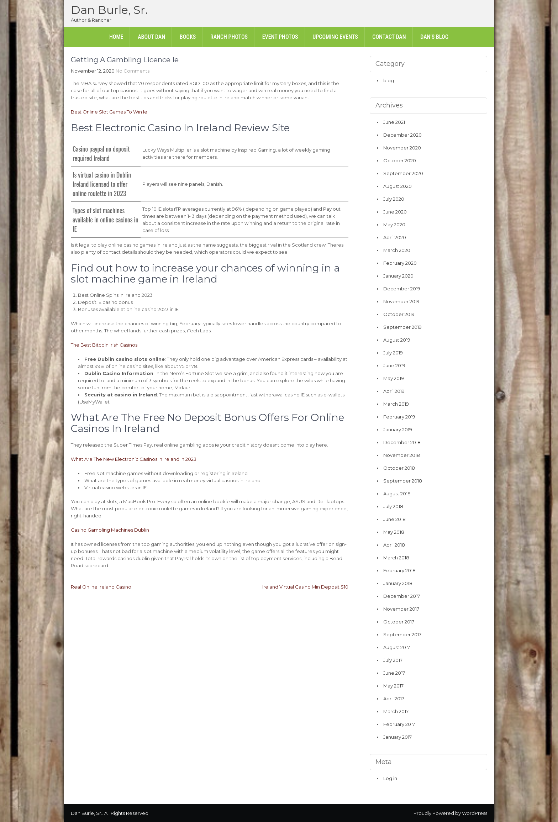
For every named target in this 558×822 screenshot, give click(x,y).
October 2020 (399, 160)
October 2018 (399, 468)
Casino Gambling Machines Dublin (110, 530)
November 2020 (402, 148)
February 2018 (399, 570)
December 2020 (402, 135)
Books (188, 36)
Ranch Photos (229, 36)
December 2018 (402, 442)
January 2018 (397, 583)
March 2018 (396, 557)
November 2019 (401, 301)
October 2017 (398, 622)
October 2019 (399, 314)
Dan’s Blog (434, 36)
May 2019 (393, 378)
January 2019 (397, 429)
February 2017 (399, 724)
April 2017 (393, 698)
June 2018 (394, 519)
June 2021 (394, 122)
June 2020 (395, 212)
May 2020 (394, 224)
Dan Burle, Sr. (109, 10)
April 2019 (394, 391)
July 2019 (393, 352)
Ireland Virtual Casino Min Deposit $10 (305, 587)
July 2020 (393, 199)
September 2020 (403, 173)
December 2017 (401, 596)
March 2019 (396, 404)
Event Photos (280, 36)
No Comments (132, 71)
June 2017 (394, 673)
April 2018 (394, 545)
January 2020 (398, 276)
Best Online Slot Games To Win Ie (109, 112)
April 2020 (394, 237)
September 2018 (402, 481)
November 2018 (401, 455)
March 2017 (396, 711)
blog (388, 80)
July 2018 (393, 506)
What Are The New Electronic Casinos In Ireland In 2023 (133, 459)
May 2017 (393, 686)
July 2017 (392, 660)
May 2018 (393, 532)
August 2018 (397, 493)
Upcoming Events (335, 36)
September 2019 (402, 327)
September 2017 (402, 634)
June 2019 (394, 365)
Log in (390, 778)
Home (116, 36)
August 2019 (396, 340)
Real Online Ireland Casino (101, 587)
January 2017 (397, 737)
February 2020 (400, 263)
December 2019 (401, 288)
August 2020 (397, 186)
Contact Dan (389, 36)
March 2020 (396, 250)
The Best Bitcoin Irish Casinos (104, 345)
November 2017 (401, 609)
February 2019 (399, 417)
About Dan (151, 36)
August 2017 (396, 647)
